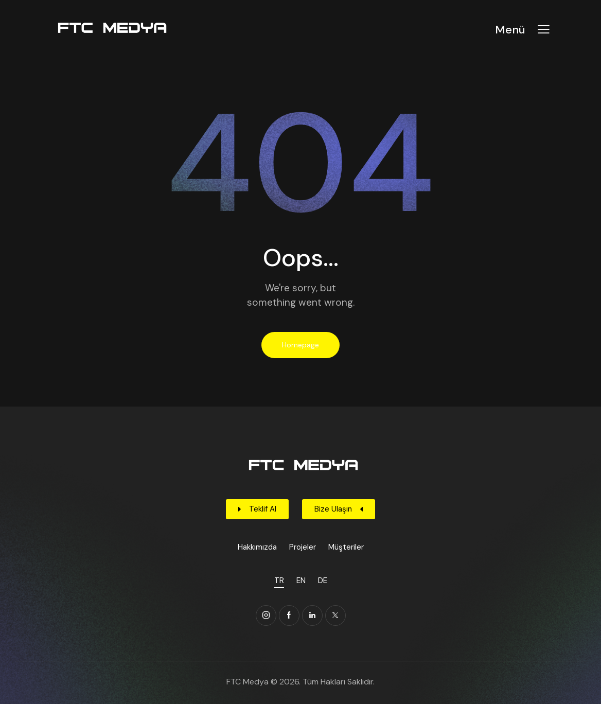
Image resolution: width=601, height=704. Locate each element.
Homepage (300, 344)
